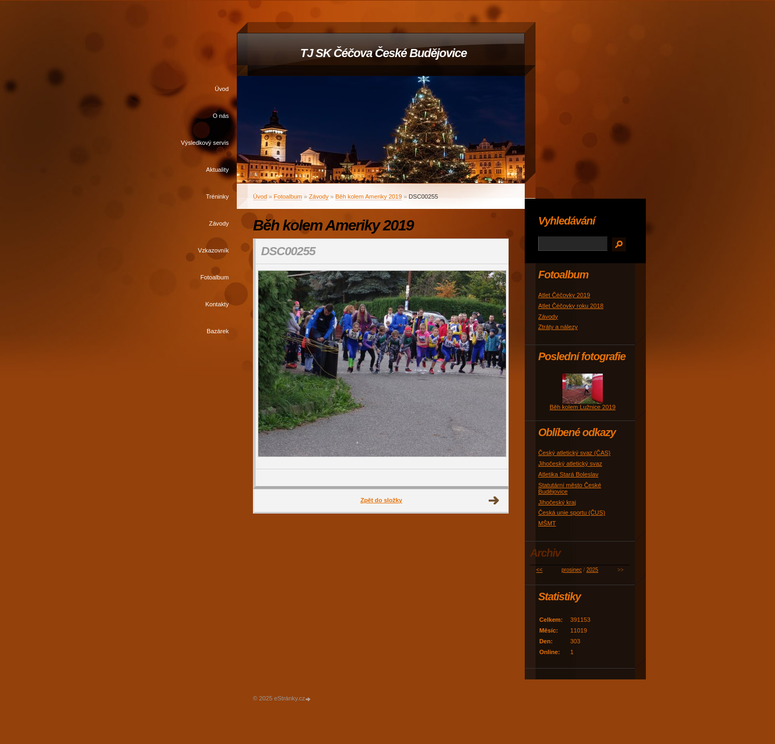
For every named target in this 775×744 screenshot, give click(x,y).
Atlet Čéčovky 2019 (564, 295)
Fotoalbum (214, 277)
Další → (494, 501)
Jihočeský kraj (557, 502)
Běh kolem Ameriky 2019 (368, 196)
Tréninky (217, 196)
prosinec (571, 570)
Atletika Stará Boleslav (568, 474)
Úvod (222, 89)
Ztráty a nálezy (557, 327)
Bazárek (218, 331)
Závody (219, 223)
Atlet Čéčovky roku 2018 (570, 306)
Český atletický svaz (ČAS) (574, 453)
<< (539, 570)
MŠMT (547, 523)
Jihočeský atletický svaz (570, 463)
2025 (592, 570)
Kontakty (217, 304)
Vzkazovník (213, 250)
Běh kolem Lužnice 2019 (582, 407)
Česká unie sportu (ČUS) (571, 512)
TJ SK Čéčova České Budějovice (383, 53)
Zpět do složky (382, 500)
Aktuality (217, 169)
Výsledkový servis (205, 142)
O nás (221, 116)
